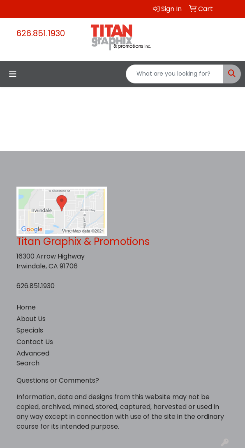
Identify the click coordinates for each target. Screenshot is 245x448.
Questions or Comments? (57, 380)
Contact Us (34, 341)
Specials (29, 330)
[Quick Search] (175, 74)
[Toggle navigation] (12, 74)
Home (26, 307)
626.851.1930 (40, 33)
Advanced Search (32, 358)
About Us (31, 318)
